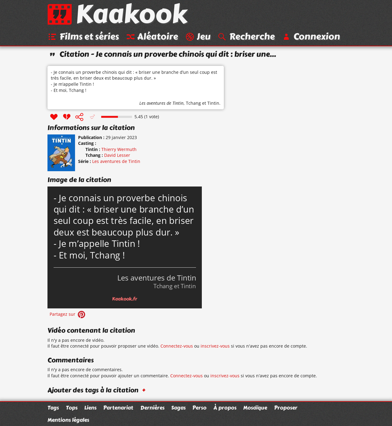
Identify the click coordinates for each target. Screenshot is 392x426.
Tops (71, 408)
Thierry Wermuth (119, 149)
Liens (90, 408)
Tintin (213, 103)
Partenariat (118, 408)
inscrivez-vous (215, 346)
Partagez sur (68, 314)
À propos (224, 408)
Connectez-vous (176, 346)
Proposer (285, 408)
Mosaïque (255, 408)
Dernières (152, 408)
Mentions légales (68, 420)
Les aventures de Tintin (161, 103)
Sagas (178, 408)
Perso (199, 408)
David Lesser (117, 155)
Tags (53, 408)
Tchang (193, 103)
